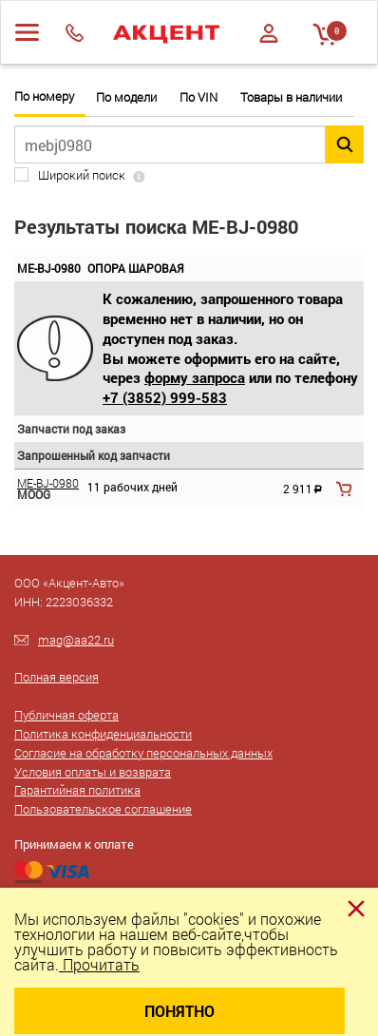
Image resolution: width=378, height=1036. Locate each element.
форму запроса (194, 377)
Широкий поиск (81, 175)
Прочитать (99, 964)
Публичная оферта (66, 714)
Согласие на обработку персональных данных (143, 752)
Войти (268, 33)
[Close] (356, 908)
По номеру (44, 96)
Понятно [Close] (179, 1011)
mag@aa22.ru (76, 639)
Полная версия (56, 676)
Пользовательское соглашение (103, 808)
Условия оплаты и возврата (92, 771)
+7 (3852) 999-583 (165, 397)
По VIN (198, 97)
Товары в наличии (291, 97)
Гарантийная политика (77, 789)
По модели (126, 97)
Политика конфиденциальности (103, 733)
